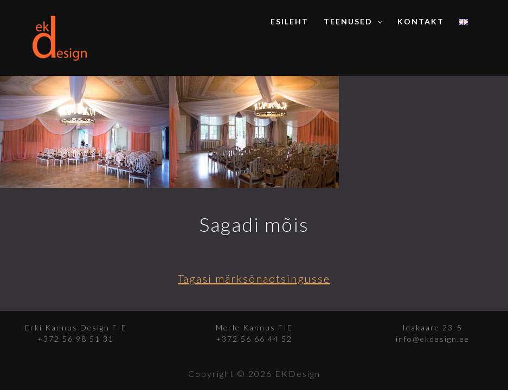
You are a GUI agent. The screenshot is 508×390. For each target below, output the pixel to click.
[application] (377, 21)
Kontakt (420, 21)
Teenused (353, 21)
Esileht (289, 21)
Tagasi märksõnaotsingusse (254, 278)
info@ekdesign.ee (433, 338)
